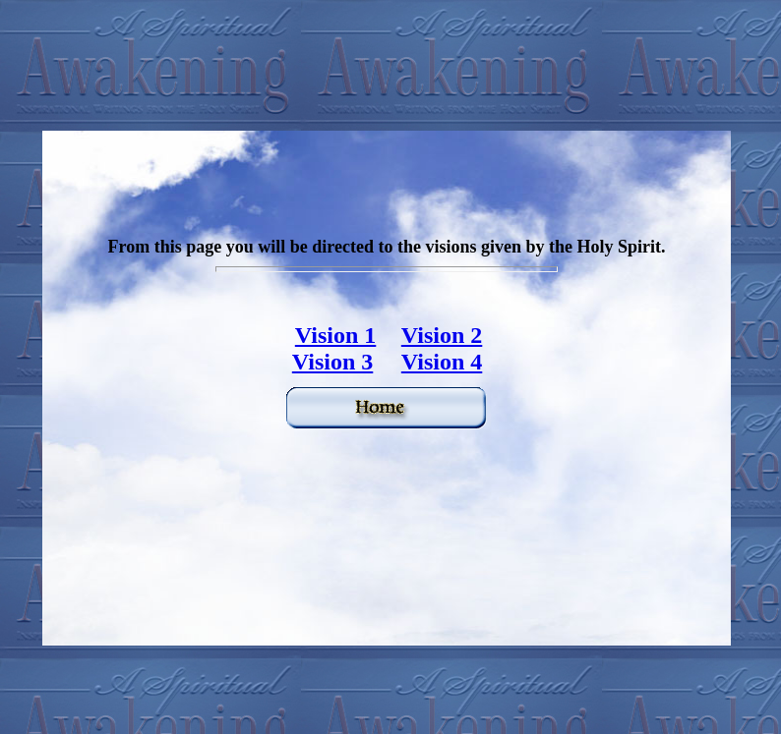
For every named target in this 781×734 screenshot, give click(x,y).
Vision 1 (335, 335)
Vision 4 (441, 361)
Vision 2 (441, 335)
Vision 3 (332, 361)
